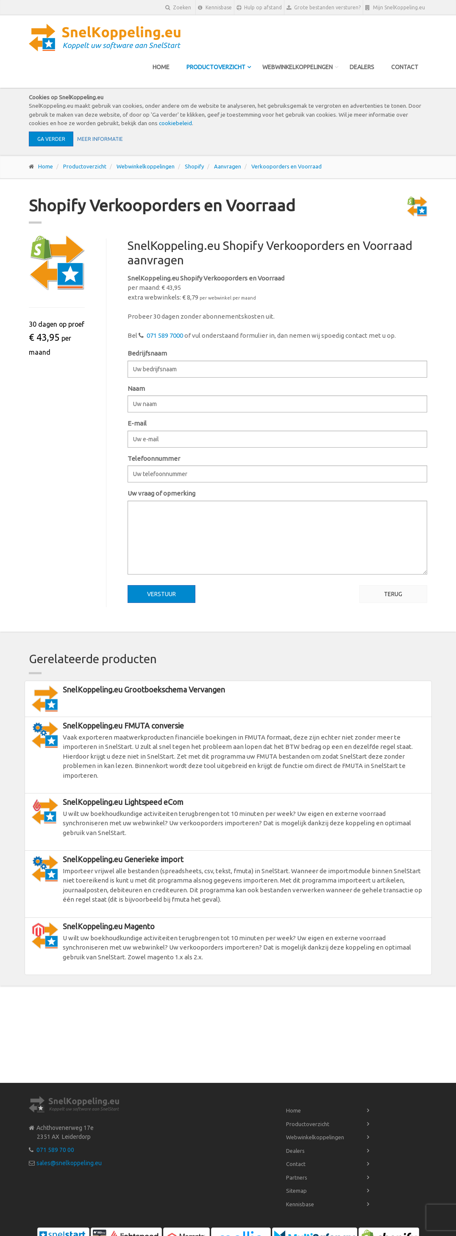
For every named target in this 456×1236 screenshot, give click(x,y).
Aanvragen (227, 166)
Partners (296, 1177)
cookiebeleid (175, 123)
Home (161, 67)
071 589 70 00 (55, 1149)
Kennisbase (215, 7)
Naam (136, 388)
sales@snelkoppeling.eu (69, 1163)
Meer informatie (100, 139)
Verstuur (161, 594)
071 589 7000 (165, 335)
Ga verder (51, 139)
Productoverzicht (215, 67)
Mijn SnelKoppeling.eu (395, 7)
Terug (393, 594)
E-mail (137, 423)
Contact (404, 67)
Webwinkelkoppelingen (297, 67)
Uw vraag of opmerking (161, 493)
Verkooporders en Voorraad (286, 166)
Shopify (194, 166)
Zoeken (178, 7)
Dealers (362, 67)
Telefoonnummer (154, 458)
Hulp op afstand (259, 7)
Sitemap (296, 1191)
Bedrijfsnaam (147, 353)
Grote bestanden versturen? (323, 7)
